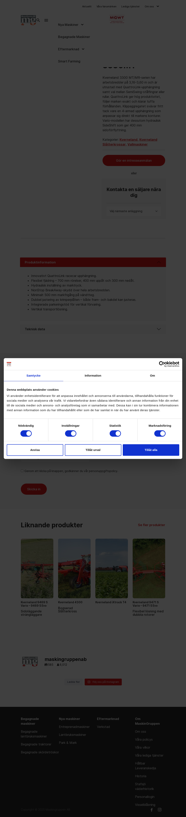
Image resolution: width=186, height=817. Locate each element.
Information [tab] (93, 375)
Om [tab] (152, 375)
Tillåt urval (93, 450)
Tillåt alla (151, 450)
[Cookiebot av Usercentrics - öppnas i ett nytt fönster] (162, 364)
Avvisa (35, 450)
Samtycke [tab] (34, 375)
